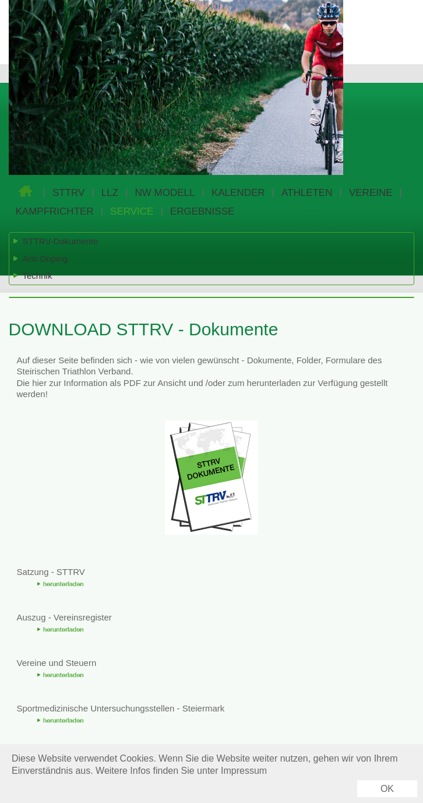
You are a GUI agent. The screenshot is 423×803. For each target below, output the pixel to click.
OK (387, 789)
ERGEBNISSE (202, 211)
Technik (32, 276)
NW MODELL (165, 192)
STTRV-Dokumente (55, 241)
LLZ (109, 192)
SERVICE (131, 211)
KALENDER (238, 192)
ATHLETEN (307, 192)
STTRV (68, 192)
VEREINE (371, 192)
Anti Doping (40, 259)
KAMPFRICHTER (55, 211)
